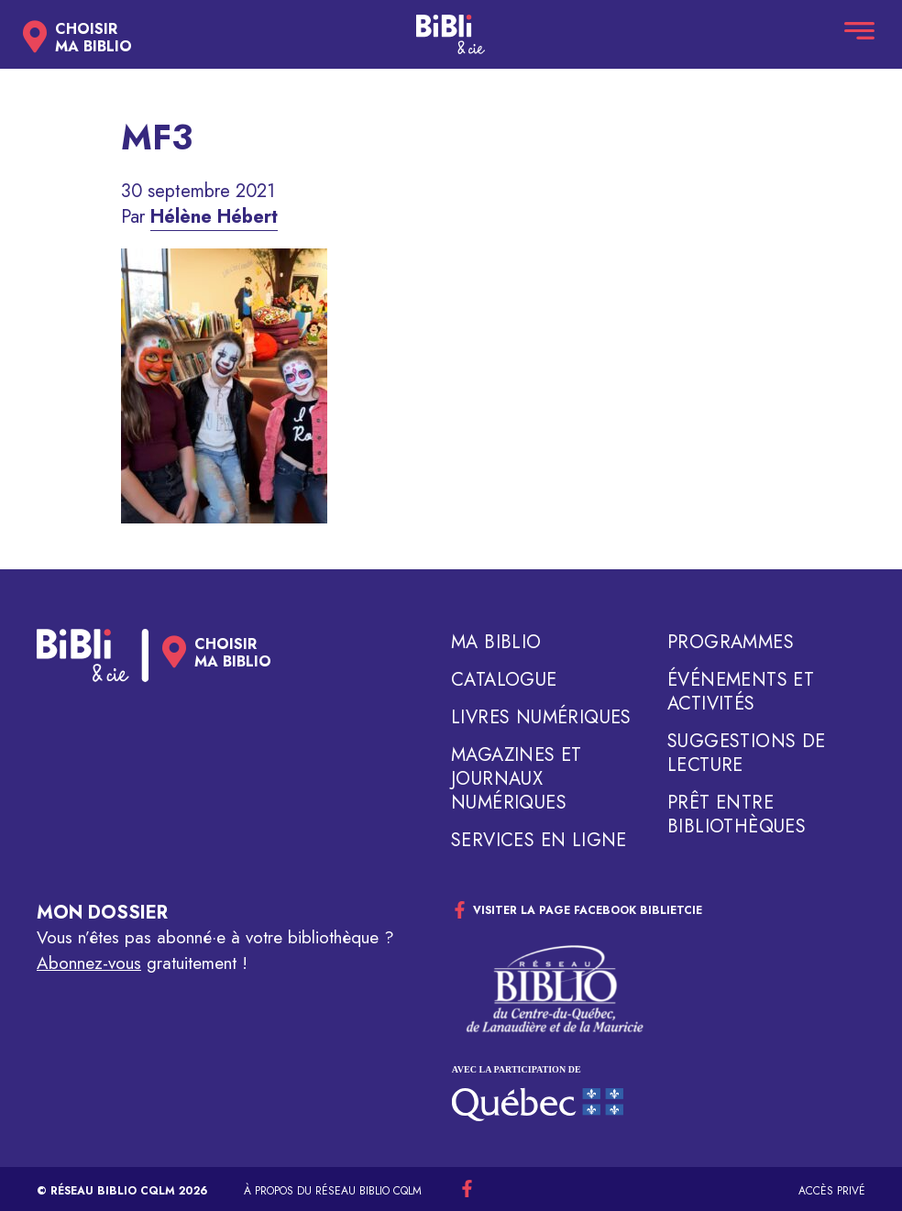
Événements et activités (740, 692)
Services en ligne (539, 841)
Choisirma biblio (93, 37)
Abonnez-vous (89, 963)
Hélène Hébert (214, 217)
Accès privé (831, 1191)
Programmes (730, 643)
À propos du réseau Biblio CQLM (333, 1191)
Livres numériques (541, 718)
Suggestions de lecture (746, 753)
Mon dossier (102, 912)
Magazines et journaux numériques (516, 779)
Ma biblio (496, 643)
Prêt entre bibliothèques (736, 815)
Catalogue (504, 680)
